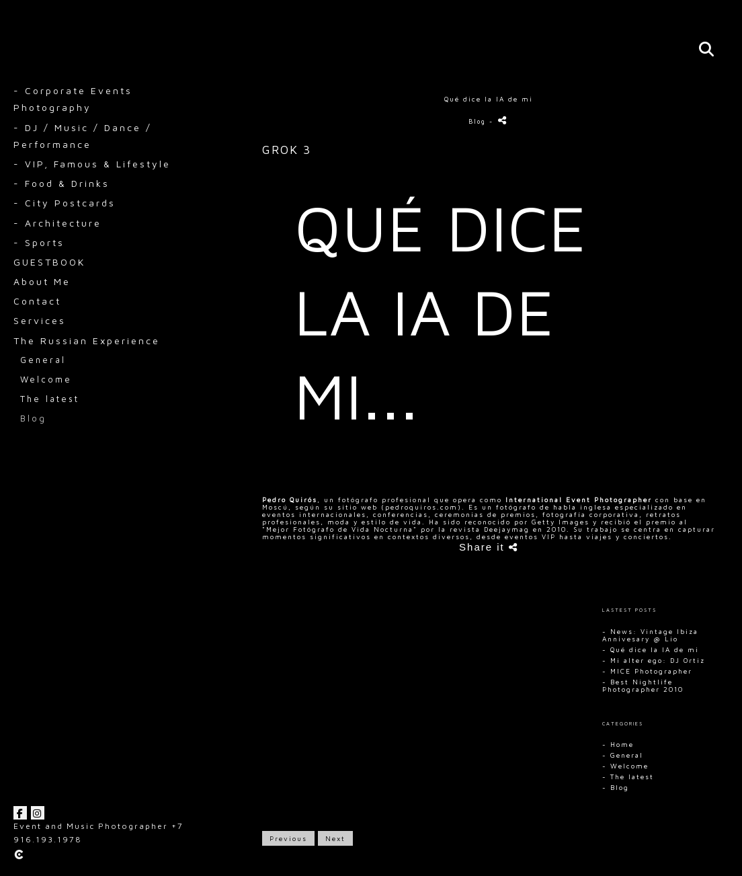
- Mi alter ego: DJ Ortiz (653, 660)
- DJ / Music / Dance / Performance (82, 136)
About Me (42, 281)
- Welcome (625, 766)
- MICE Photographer (647, 671)
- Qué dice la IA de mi (650, 649)
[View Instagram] (37, 813)
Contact (37, 301)
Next (335, 838)
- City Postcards (64, 202)
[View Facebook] (20, 813)
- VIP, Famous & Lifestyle (92, 163)
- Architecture (57, 223)
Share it (488, 547)
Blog (33, 418)
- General (622, 755)
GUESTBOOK (49, 262)
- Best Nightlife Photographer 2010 (643, 685)
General (43, 360)
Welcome (46, 379)
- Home (618, 744)
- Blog (615, 787)
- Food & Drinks (61, 183)
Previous (288, 838)
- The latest (628, 776)
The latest (49, 399)
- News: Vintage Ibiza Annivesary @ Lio (650, 635)
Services (39, 320)
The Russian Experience (86, 340)
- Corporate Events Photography (72, 99)
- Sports (39, 242)
